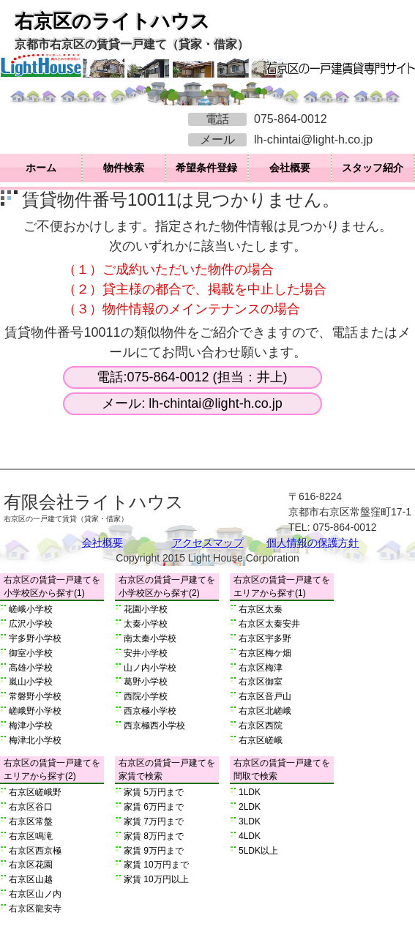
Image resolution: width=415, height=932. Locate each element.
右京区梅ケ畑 (265, 653)
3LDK (250, 821)
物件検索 (123, 168)
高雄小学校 (31, 668)
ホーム (41, 168)
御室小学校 (31, 653)
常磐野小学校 (35, 696)
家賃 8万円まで (154, 836)
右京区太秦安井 (269, 624)
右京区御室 (261, 681)
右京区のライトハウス (112, 21)
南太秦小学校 (150, 638)
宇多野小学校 (35, 638)
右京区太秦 (261, 609)
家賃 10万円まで (156, 865)
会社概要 (289, 168)
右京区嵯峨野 (35, 792)
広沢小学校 (31, 624)
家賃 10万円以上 (156, 879)
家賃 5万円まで (154, 792)
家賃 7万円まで (154, 821)
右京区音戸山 (265, 696)
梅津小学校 (31, 725)
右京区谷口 (31, 807)
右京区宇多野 (265, 638)
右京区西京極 (35, 851)
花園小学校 (146, 609)
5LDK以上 (258, 851)
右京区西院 (261, 725)
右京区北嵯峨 (265, 711)
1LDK (250, 792)
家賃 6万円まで (154, 807)
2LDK (250, 807)
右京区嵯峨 (261, 740)
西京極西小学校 (154, 725)
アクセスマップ (208, 542)
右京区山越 (31, 879)
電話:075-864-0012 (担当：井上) (192, 377)
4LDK (250, 836)
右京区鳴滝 (31, 836)
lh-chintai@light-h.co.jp (313, 139)
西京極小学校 (150, 711)
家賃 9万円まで (154, 851)
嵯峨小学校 (31, 609)
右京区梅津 (261, 668)
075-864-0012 (290, 119)
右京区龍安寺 (35, 908)
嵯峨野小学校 (35, 711)
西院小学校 (146, 696)
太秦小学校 (146, 624)
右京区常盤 (31, 821)
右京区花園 (31, 865)
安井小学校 (146, 653)
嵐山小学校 (31, 681)
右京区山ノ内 (35, 894)
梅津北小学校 (35, 740)
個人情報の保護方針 (312, 542)
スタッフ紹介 (372, 168)
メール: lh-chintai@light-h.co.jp (192, 403)
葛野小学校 (146, 681)
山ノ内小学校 (150, 668)
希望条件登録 (206, 168)
